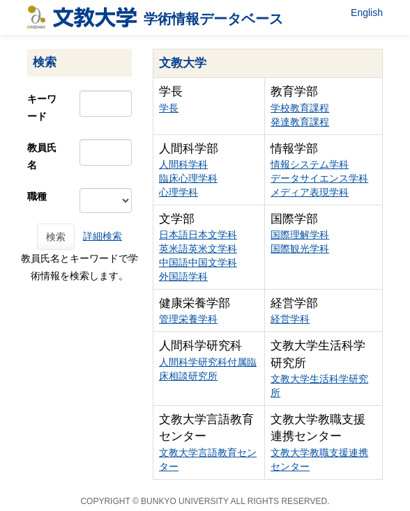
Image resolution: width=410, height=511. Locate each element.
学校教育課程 (300, 107)
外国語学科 (183, 276)
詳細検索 (102, 236)
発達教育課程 (300, 121)
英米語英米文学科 (198, 248)
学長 (169, 107)
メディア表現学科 (310, 192)
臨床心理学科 (188, 178)
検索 (56, 236)
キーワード (41, 107)
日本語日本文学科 (198, 234)
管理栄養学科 (188, 318)
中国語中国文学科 (198, 262)
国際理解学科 (300, 234)
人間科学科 (183, 164)
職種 (37, 196)
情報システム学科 (310, 164)
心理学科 (178, 192)
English (367, 12)
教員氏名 (41, 156)
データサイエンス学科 (319, 178)
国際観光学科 (300, 248)
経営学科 (290, 318)
